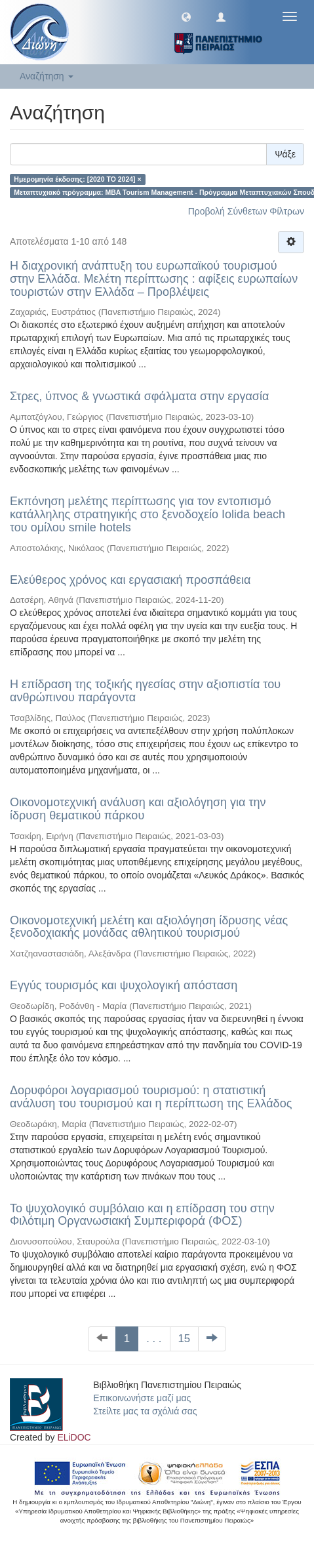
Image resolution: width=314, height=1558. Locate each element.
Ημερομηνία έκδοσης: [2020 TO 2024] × (77, 179)
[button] (186, 16)
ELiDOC (73, 1437)
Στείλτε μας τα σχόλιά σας (145, 1411)
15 (184, 1338)
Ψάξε (285, 154)
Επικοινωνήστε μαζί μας (142, 1398)
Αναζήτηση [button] (46, 76)
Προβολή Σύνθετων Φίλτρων (246, 211)
